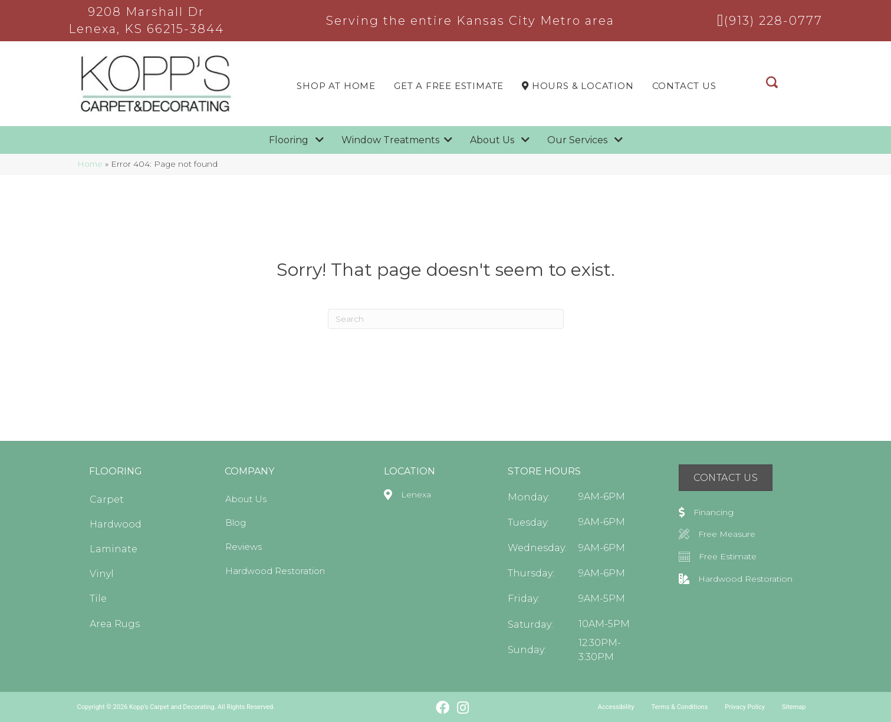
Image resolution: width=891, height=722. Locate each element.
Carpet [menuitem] (107, 499)
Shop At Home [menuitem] (336, 85)
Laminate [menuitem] (113, 549)
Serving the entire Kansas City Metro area (470, 21)
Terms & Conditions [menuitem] (679, 707)
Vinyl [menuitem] (102, 573)
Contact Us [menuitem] (684, 85)
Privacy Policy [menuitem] (745, 707)
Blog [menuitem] (235, 522)
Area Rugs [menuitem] (115, 623)
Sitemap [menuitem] (793, 707)
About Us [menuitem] (246, 499)
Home (90, 164)
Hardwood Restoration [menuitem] (275, 570)
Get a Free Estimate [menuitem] (449, 85)
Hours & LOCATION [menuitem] (577, 85)
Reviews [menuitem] (243, 546)
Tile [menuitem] (98, 598)
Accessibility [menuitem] (616, 707)
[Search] (446, 319)
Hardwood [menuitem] (116, 524)
